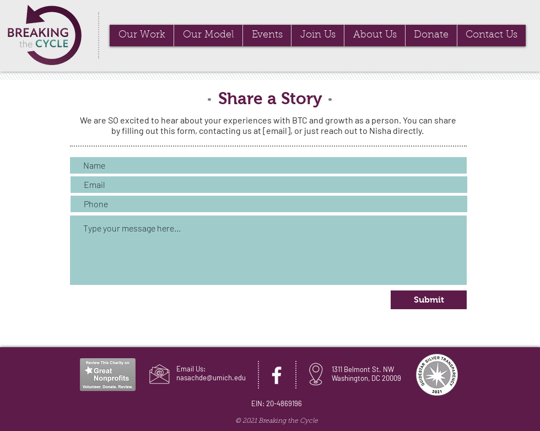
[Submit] (429, 299)
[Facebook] (276, 375)
